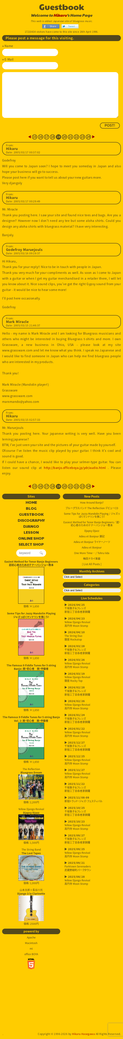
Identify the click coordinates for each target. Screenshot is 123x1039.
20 (64, 136)
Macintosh (31, 943)
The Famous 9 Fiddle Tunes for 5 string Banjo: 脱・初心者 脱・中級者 (31, 667)
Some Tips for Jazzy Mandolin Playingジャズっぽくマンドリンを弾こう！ (31, 615)
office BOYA (31, 954)
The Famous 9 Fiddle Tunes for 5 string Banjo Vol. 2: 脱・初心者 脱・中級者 (31, 719)
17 (46, 136)
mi (31, 948)
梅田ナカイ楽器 (91, 558)
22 (76, 136)
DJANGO (31, 526)
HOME (31, 502)
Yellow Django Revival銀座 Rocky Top (91, 677)
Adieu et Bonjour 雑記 (92, 536)
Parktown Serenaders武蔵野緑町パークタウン (91, 866)
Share (53, 26)
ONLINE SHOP (31, 538)
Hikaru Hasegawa (83, 1034)
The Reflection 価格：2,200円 (31, 785)
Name (8, 46)
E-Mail (9, 59)
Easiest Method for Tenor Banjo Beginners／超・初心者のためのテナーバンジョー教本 (91, 523)
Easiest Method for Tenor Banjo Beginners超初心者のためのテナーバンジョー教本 (31, 563)
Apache (31, 937)
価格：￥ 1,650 (31, 587)
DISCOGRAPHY (31, 520)
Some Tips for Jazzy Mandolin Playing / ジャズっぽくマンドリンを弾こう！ (92, 515)
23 (82, 136)
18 (52, 136)
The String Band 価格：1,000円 (31, 866)
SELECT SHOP (31, 544)
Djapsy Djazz (91, 531)
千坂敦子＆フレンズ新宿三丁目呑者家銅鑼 (91, 608)
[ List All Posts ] (91, 564)
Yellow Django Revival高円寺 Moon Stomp (91, 622)
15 (35, 136)
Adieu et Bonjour (92, 547)
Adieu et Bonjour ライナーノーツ (92, 542)
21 (70, 136)
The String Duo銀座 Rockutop (91, 635)
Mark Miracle (17, 321)
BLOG (31, 508)
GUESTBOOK (31, 514)
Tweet (71, 26)
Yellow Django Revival (31, 823)
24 (88, 136)
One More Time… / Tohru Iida (91, 553)
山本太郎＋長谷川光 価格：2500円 (31, 906)
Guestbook (61, 6)
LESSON (31, 532)
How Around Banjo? (92, 502)
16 (40, 136)
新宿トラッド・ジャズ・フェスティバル (91, 799)
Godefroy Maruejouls (24, 249)
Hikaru (60, 15)
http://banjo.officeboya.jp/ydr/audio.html (75, 467)
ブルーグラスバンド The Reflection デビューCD (92, 508)
